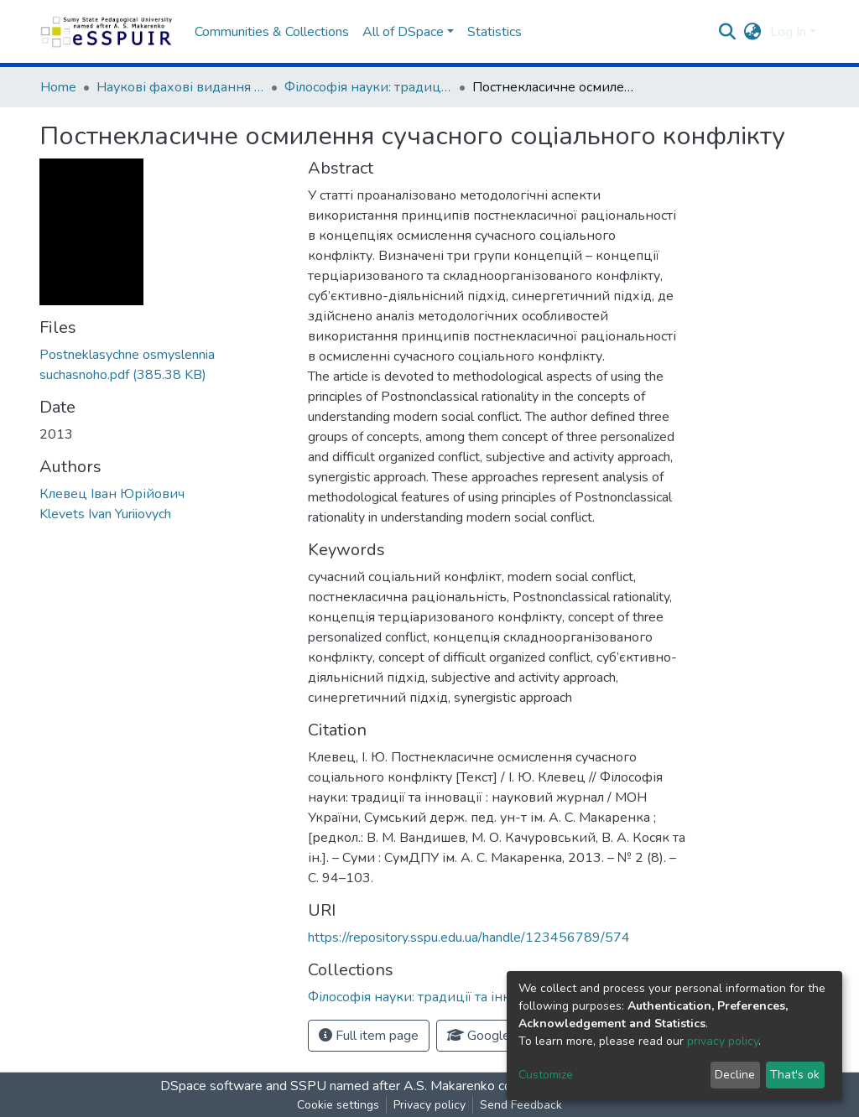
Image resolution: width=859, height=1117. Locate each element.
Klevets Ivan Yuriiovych (105, 514)
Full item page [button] (369, 1035)
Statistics (494, 32)
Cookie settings (338, 1105)
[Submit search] (727, 32)
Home (58, 87)
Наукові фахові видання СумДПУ (180, 87)
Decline (735, 1075)
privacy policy (722, 1041)
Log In (788, 32)
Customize (545, 1075)
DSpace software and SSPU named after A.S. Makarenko (327, 1086)
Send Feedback (521, 1105)
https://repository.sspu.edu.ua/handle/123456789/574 (469, 937)
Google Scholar (501, 1035)
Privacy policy (429, 1105)
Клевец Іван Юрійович (112, 494)
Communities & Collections (272, 32)
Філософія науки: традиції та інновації (368, 87)
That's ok (795, 1075)
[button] (753, 32)
